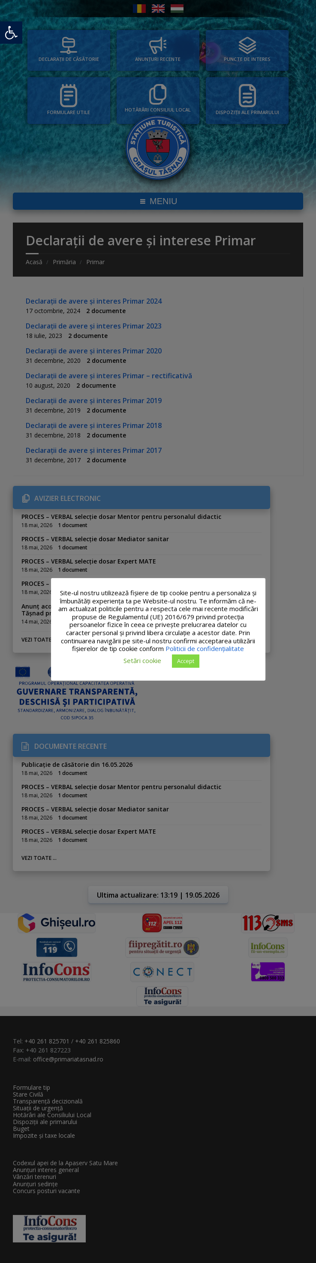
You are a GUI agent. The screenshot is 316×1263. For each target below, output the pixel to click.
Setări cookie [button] (142, 660)
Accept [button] (185, 661)
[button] (11, 32)
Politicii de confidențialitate (205, 648)
